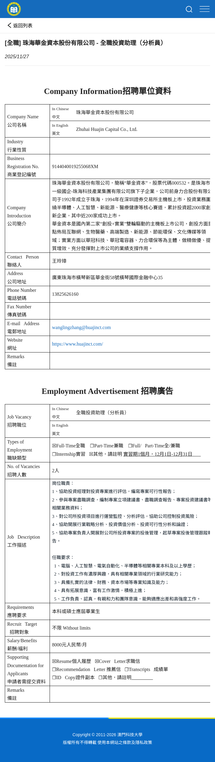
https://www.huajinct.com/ (77, 343)
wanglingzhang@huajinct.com (81, 327)
